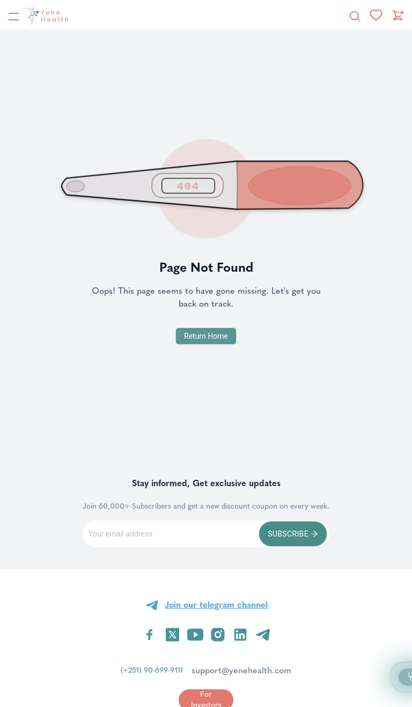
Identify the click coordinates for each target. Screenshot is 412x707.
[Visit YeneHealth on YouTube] (195, 635)
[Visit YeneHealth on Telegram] (263, 635)
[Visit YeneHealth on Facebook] (150, 635)
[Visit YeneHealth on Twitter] (172, 635)
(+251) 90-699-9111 (152, 670)
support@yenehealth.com (241, 670)
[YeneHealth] (38, 15)
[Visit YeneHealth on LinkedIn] (240, 635)
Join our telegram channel (216, 605)
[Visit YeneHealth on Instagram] (218, 635)
